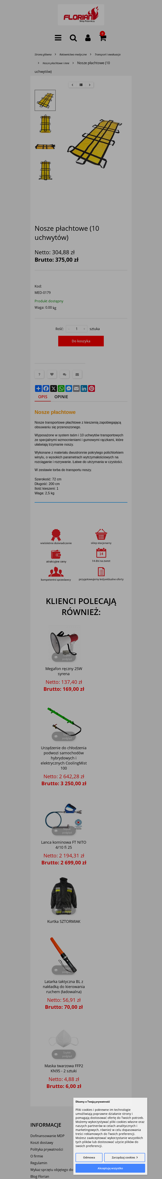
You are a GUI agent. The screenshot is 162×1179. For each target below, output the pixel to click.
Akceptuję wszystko (110, 1168)
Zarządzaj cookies (123, 1157)
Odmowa (89, 1157)
